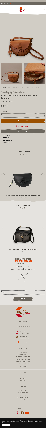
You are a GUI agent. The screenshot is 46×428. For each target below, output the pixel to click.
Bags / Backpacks (25, 87)
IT (38, 3)
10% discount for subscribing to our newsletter (23, 1)
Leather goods (15, 87)
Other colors (23, 131)
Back (4, 87)
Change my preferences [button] (16, 424)
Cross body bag (36, 87)
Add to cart (23, 121)
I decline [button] (8, 424)
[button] (6, 135)
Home (9, 87)
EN (40, 3)
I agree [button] (4, 424)
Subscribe (23, 298)
